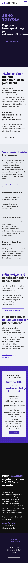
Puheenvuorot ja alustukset (9, 356)
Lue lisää (14, 432)
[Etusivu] (14, 3)
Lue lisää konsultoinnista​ (13, 310)
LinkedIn (14, 552)
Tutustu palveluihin (10, 41)
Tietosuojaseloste (14, 557)
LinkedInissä (21, 406)
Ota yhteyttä (9, 137)
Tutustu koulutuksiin (12, 185)
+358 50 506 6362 (8, 526)
